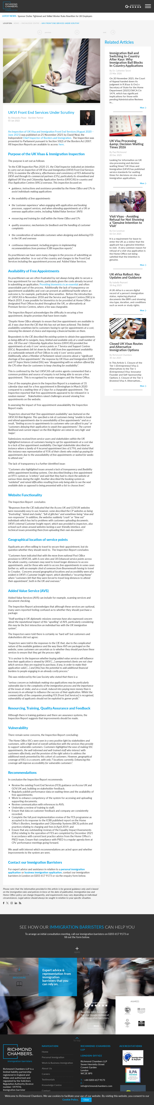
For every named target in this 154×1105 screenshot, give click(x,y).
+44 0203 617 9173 (93, 1079)
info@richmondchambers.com (96, 1084)
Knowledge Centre (30, 23)
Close (86, 1100)
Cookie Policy (70, 1099)
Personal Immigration (53, 1057)
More (96, 1026)
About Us (47, 1068)
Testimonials (48, 1079)
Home (16, 23)
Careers (46, 1074)
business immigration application (43, 872)
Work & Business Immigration (57, 1062)
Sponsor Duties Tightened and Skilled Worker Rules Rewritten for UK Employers (55, 16)
